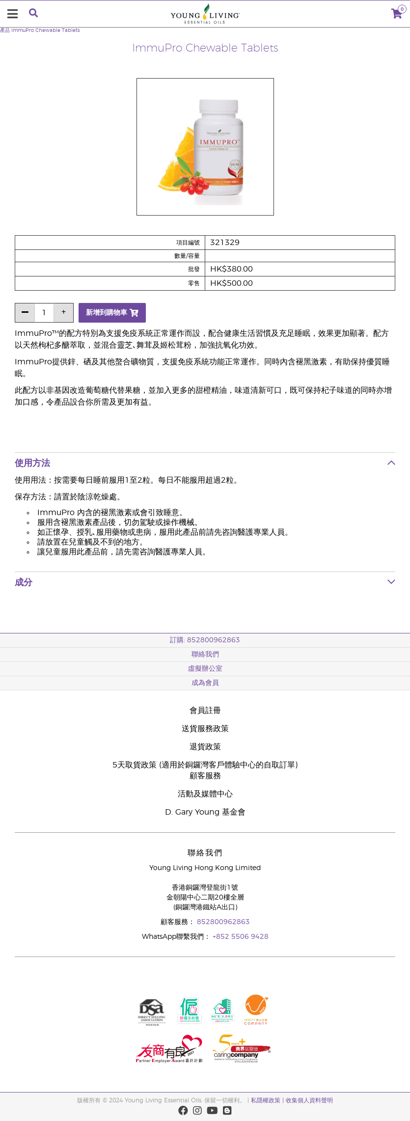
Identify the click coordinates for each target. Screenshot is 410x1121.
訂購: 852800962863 (205, 640)
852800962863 (223, 922)
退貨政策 (205, 747)
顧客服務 (205, 776)
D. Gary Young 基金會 (205, 812)
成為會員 (205, 683)
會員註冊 (205, 710)
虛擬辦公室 (205, 668)
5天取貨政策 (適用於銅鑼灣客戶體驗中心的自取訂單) (205, 765)
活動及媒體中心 (205, 794)
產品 (5, 30)
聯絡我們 (205, 654)
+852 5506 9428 (241, 936)
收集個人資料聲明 (309, 1100)
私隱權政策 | (267, 1100)
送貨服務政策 (205, 729)
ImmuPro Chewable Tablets (45, 30)
